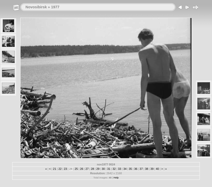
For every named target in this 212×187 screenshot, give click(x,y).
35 (130, 168)
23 (65, 168)
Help (116, 177)
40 (157, 168)
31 (108, 168)
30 (103, 168)
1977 (55, 7)
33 (119, 168)
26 (81, 168)
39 (152, 168)
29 (98, 168)
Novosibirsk (36, 7)
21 (54, 168)
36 (136, 168)
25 (76, 168)
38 (146, 168)
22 (60, 168)
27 (87, 168)
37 (141, 168)
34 (125, 168)
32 (114, 168)
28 (92, 168)
